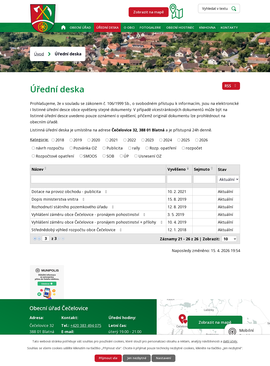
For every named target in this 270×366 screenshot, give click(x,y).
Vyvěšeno (177, 169)
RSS (231, 86)
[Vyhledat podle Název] (98, 179)
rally (136, 148)
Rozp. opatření (162, 148)
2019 (77, 139)
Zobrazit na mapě (148, 12)
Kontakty (229, 27)
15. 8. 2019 (177, 199)
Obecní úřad (80, 27)
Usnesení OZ (150, 155)
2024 (167, 139)
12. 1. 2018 (177, 229)
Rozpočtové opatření (55, 155)
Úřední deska (107, 27)
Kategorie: (39, 139)
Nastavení (163, 358)
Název (37, 169)
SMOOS (90, 155)
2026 (203, 139)
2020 (95, 139)
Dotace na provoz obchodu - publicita (70, 191)
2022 (131, 139)
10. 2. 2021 (177, 191)
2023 (149, 139)
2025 (185, 139)
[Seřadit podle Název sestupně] (45, 169)
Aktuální (225, 191)
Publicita (115, 148)
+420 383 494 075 (85, 325)
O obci (129, 27)
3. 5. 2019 (176, 214)
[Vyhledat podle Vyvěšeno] (179, 179)
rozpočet (194, 148)
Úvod (63, 27)
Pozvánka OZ (85, 148)
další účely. (230, 341)
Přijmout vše (108, 358)
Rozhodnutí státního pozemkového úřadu (73, 206)
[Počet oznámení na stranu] (229, 239)
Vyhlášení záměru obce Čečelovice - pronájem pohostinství (89, 214)
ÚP (126, 155)
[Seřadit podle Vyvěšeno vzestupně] (188, 167)
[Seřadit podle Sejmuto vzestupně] (212, 167)
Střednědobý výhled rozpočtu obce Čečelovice (77, 229)
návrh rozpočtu (50, 148)
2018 (59, 139)
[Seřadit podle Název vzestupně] (45, 167)
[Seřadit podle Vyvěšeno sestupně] (188, 169)
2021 (113, 139)
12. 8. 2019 (177, 206)
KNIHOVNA (207, 27)
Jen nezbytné (136, 358)
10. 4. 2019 (177, 222)
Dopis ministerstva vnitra (58, 199)
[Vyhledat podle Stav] (228, 179)
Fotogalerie (150, 27)
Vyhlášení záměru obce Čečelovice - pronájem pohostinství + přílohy (97, 222)
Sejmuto (202, 169)
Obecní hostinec (180, 27)
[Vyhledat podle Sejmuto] (204, 179)
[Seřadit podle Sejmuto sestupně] (212, 169)
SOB (110, 155)
